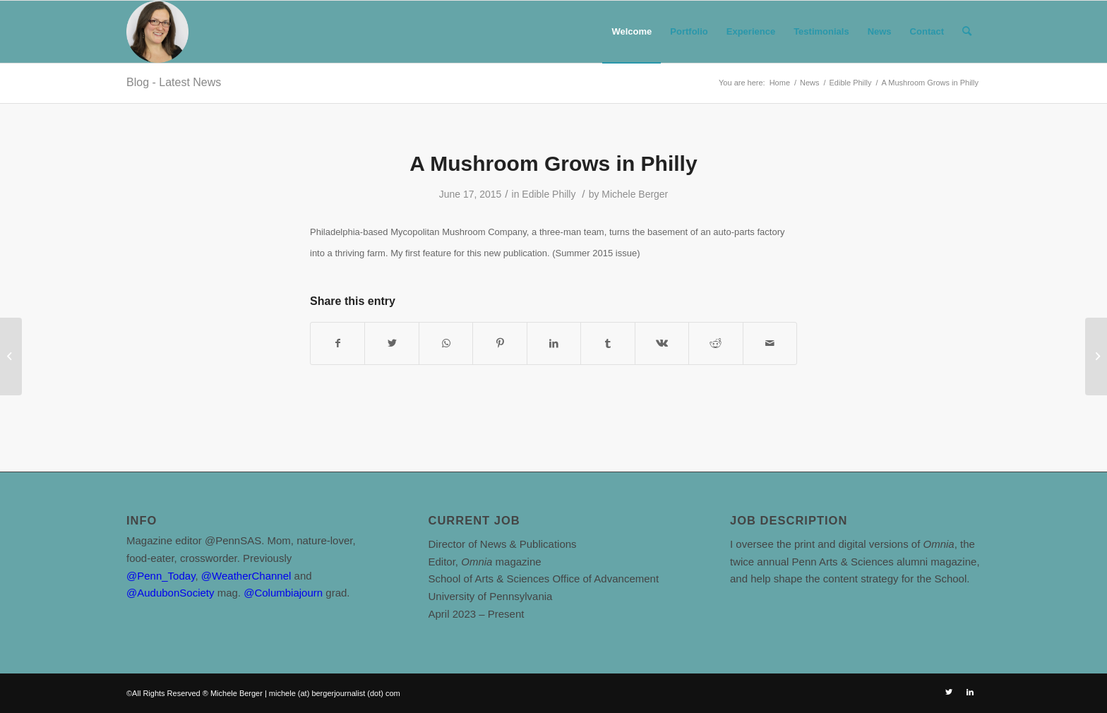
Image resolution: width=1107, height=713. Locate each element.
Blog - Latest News (173, 82)
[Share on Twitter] (391, 343)
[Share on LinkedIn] (553, 343)
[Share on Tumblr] (607, 343)
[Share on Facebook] (337, 343)
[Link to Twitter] (948, 691)
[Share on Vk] (661, 343)
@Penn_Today (161, 576)
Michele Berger (635, 194)
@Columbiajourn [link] (283, 593)
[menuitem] (631, 32)
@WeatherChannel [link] (246, 576)
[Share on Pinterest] (499, 343)
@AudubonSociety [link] (170, 593)
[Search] (967, 32)
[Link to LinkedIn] (970, 691)
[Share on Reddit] (715, 343)
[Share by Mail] (770, 343)
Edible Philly (548, 194)
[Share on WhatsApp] (445, 343)
